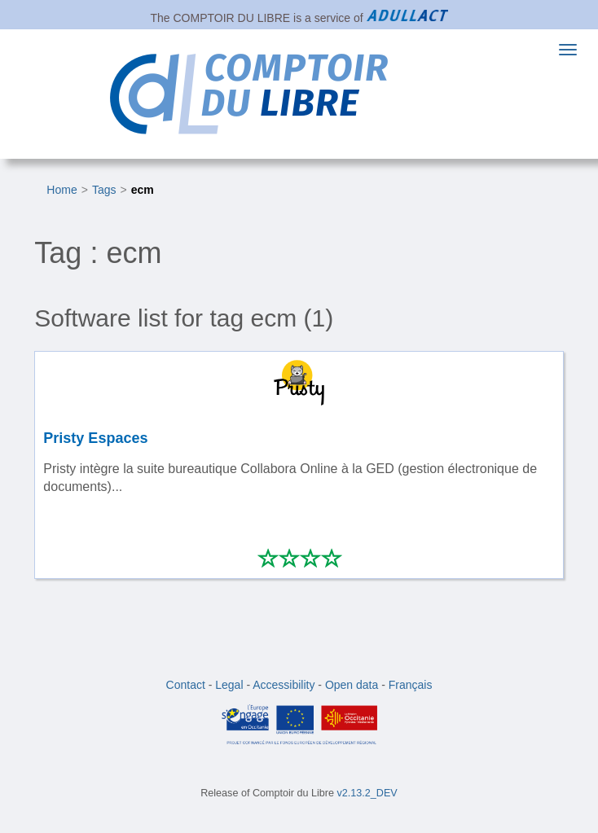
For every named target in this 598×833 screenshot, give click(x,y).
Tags (104, 189)
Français (411, 684)
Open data (351, 684)
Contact (185, 684)
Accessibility (283, 684)
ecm (142, 189)
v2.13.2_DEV (367, 793)
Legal (229, 684)
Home (61, 189)
